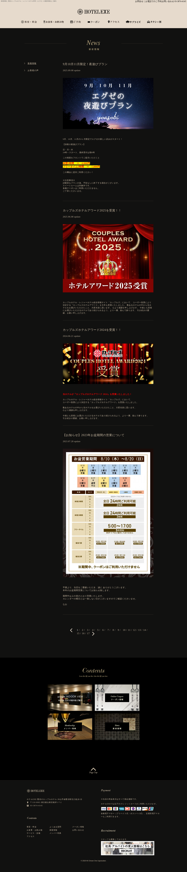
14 (144, 630)
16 (83, 633)
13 (139, 630)
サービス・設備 (33, 833)
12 (134, 630)
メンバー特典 (55, 833)
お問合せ (139, 1)
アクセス (31, 836)
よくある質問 (55, 827)
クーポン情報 (78, 827)
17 (88, 633)
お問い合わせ (78, 830)
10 (124, 630)
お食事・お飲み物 (34, 830)
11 (129, 630)
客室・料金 (32, 827)
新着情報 (53, 830)
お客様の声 (33, 70)
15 (78, 633)
